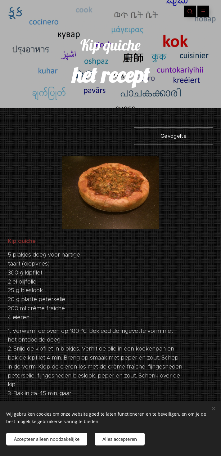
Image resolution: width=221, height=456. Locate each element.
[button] (190, 11)
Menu (201, 11)
